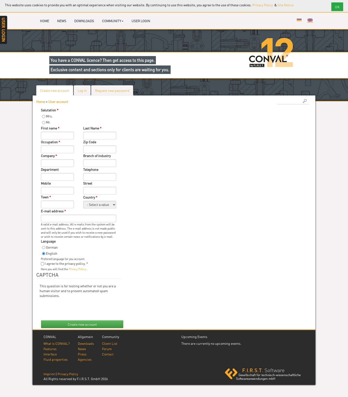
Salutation (49, 110)
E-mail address (53, 211)
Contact (108, 354)
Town (46, 197)
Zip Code (89, 142)
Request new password (112, 90)
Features (50, 348)
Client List (109, 343)
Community (112, 21)
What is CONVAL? (57, 343)
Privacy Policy (263, 5)
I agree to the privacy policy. (66, 263)
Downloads (84, 21)
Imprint (49, 374)
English (310, 20)
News (61, 21)
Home (44, 21)
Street (87, 183)
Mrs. (49, 116)
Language (48, 241)
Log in (82, 90)
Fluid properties (56, 359)
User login (140, 21)
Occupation (50, 142)
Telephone (90, 169)
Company (49, 155)
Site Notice (285, 5)
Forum (107, 348)
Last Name (92, 128)
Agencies (85, 359)
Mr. (48, 122)
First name (50, 128)
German (52, 247)
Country (90, 197)
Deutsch (299, 20)
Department (50, 169)
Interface (50, 354)
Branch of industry (97, 155)
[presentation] (76, 307)
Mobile (46, 183)
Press (82, 354)
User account (58, 101)
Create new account (56, 91)
